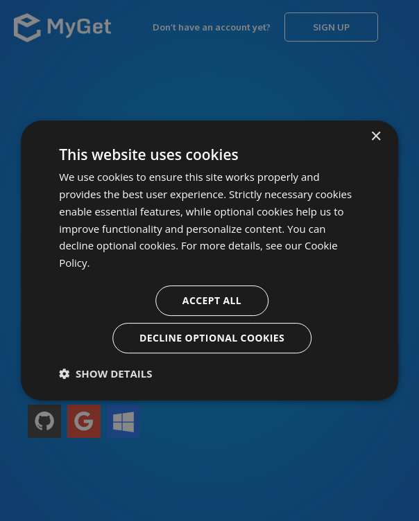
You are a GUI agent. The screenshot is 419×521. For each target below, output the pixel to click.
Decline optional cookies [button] (211, 337)
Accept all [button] (211, 300)
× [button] (375, 137)
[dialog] (209, 260)
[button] (105, 373)
